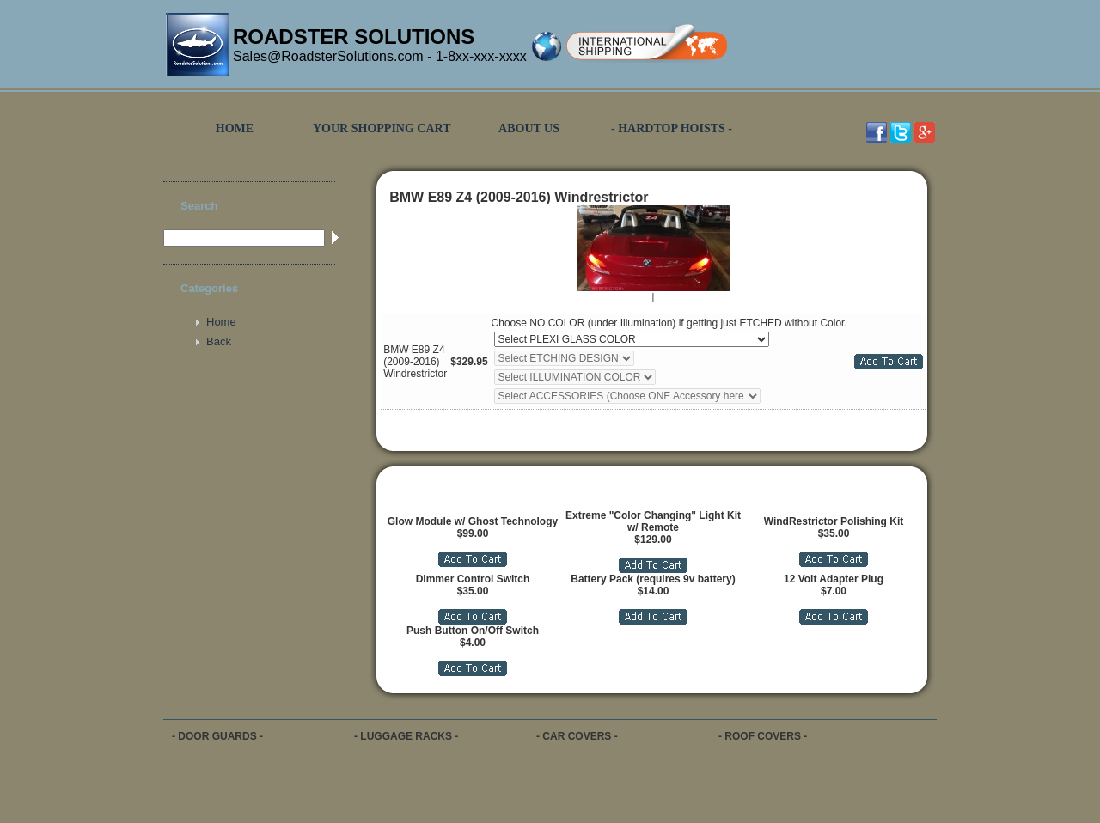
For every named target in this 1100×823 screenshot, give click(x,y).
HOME (235, 128)
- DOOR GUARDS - (217, 736)
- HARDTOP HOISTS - (671, 128)
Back (218, 341)
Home (221, 321)
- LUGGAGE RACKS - (406, 736)
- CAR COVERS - (577, 736)
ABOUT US (528, 128)
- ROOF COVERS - (762, 736)
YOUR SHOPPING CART (382, 128)
